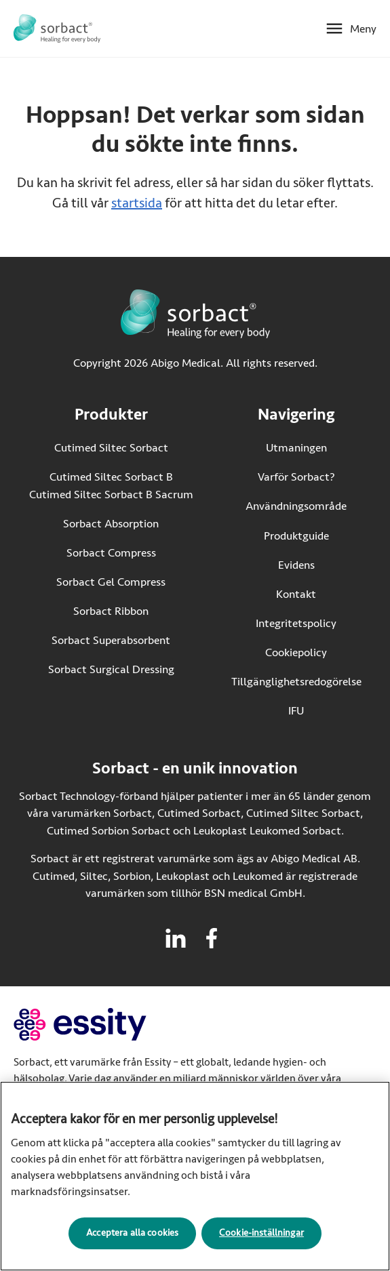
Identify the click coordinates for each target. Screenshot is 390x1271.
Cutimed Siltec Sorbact (111, 448)
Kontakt (296, 594)
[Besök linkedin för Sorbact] (175, 938)
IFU (325, 710)
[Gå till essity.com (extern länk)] (104, 1024)
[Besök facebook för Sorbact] (211, 938)
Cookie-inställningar (261, 1242)
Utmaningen (296, 448)
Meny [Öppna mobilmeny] (363, 29)
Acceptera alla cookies (132, 1242)
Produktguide (296, 536)
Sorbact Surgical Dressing (111, 669)
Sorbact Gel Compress (110, 582)
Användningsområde (296, 506)
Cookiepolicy (296, 652)
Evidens (296, 565)
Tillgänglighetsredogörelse (296, 681)
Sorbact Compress (111, 553)
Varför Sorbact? (296, 477)
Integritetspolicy (296, 623)
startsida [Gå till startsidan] (136, 203)
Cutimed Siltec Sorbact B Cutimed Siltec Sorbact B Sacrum (111, 486)
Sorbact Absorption (111, 524)
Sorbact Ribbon (111, 611)
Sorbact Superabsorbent (111, 640)
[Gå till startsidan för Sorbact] (57, 28)
